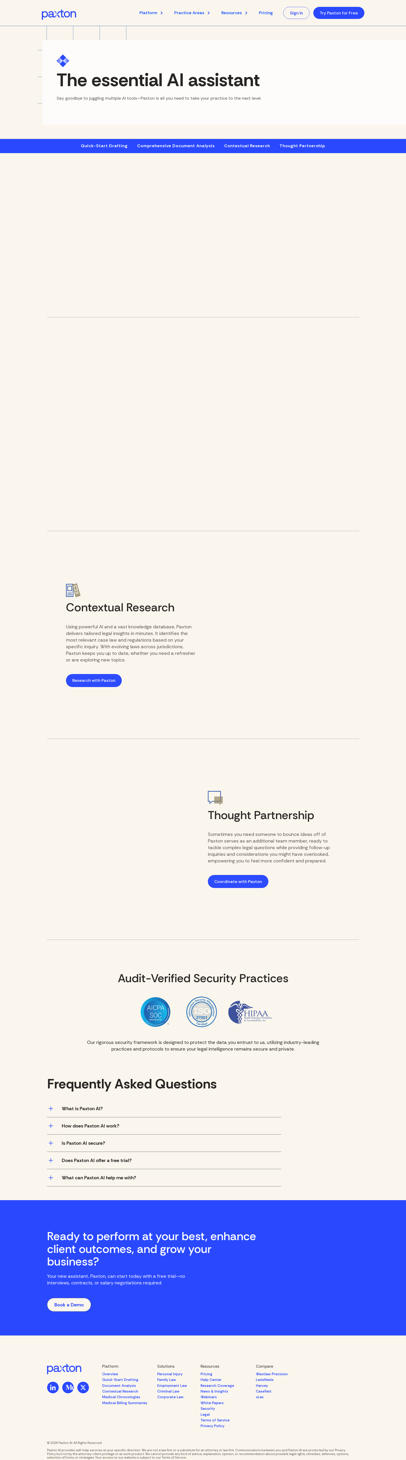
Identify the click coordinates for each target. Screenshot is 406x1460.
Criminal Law (168, 1391)
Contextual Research (247, 146)
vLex (259, 1397)
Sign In (296, 13)
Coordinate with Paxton (238, 881)
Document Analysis (119, 1385)
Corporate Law (170, 1397)
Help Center (211, 1379)
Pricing (266, 13)
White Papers (212, 1403)
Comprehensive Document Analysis (176, 146)
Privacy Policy (212, 1426)
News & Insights (214, 1391)
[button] (154, 13)
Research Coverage (217, 1385)
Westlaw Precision (272, 1374)
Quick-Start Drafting (104, 146)
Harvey (262, 1385)
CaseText (263, 1391)
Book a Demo (69, 1305)
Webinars (209, 1397)
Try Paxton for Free (339, 13)
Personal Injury (170, 1374)
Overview (110, 1374)
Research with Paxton (93, 680)
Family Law (166, 1379)
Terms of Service (215, 1420)
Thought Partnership (302, 146)
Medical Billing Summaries (124, 1403)
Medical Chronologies (121, 1397)
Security (208, 1408)
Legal (205, 1414)
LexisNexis (265, 1379)
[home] (59, 14)
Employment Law (172, 1385)
